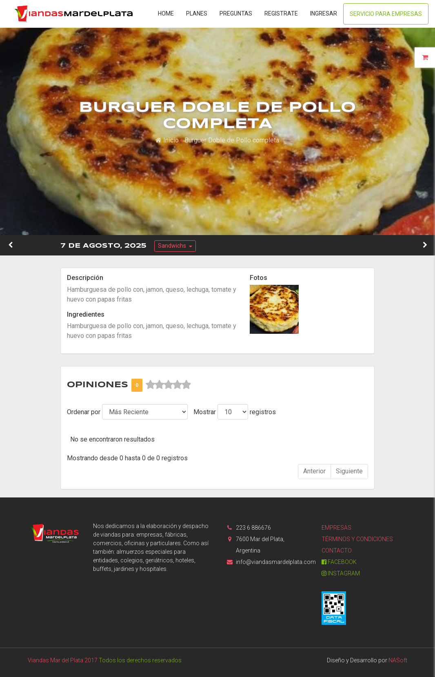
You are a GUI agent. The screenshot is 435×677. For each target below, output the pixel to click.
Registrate (281, 13)
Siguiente (349, 471)
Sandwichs (172, 245)
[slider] (168, 385)
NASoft (397, 660)
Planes (196, 13)
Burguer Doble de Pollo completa (231, 140)
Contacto (337, 550)
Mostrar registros (234, 412)
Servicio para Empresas (386, 14)
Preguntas (236, 13)
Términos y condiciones (357, 539)
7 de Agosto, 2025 (103, 246)
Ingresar (323, 13)
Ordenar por (83, 412)
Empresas (336, 527)
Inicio (167, 140)
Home (166, 13)
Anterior (314, 471)
